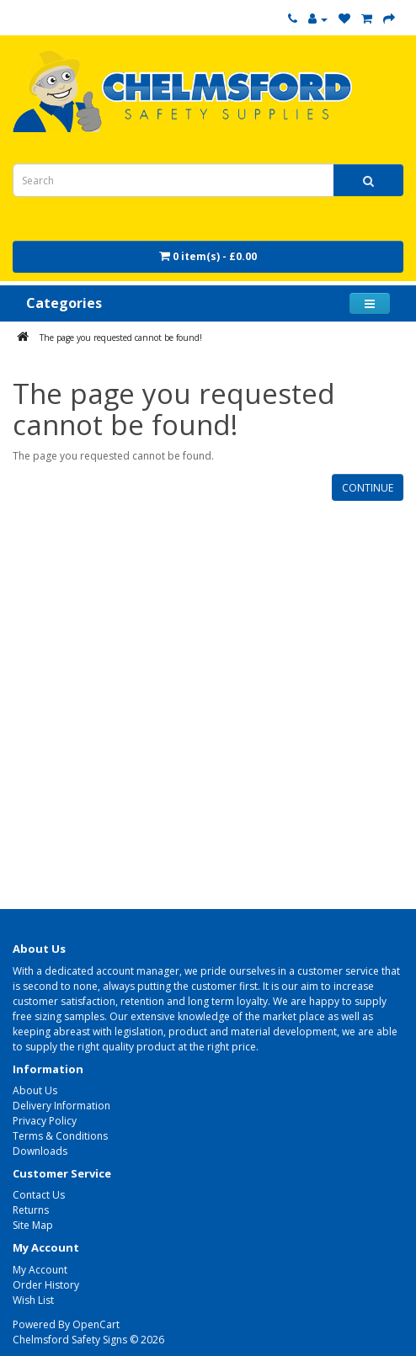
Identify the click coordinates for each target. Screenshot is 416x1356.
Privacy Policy (45, 1121)
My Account (40, 1270)
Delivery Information (61, 1105)
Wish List (33, 1300)
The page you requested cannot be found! (121, 337)
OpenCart (96, 1324)
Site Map (33, 1225)
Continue (367, 488)
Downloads (40, 1151)
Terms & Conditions (60, 1136)
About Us (35, 1090)
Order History (46, 1285)
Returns (31, 1210)
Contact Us (39, 1195)
